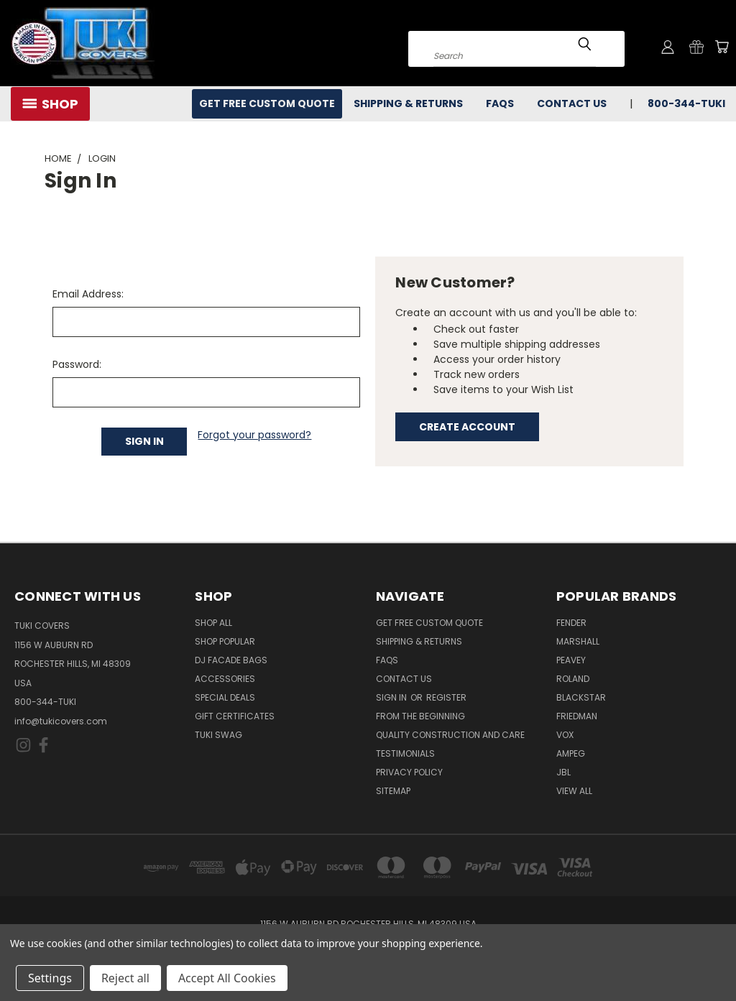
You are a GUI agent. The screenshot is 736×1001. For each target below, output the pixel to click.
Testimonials (405, 753)
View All (574, 791)
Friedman (576, 716)
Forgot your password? (254, 435)
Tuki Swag (218, 735)
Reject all (125, 978)
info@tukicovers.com (60, 721)
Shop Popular (225, 641)
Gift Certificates (235, 716)
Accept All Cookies (227, 978)
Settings (50, 978)
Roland (572, 679)
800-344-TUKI (686, 103)
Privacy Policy (409, 772)
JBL (563, 772)
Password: (76, 364)
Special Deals (225, 697)
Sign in (392, 697)
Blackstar (581, 697)
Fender (571, 623)
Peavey (571, 660)
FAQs (500, 103)
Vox (565, 735)
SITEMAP (393, 791)
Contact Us (572, 103)
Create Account (467, 427)
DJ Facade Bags (231, 660)
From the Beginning (420, 716)
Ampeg (570, 753)
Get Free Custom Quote (267, 103)
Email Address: (88, 294)
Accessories (225, 679)
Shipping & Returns (408, 103)
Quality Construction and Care (450, 735)
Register (446, 697)
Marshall (577, 641)
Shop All (213, 623)
